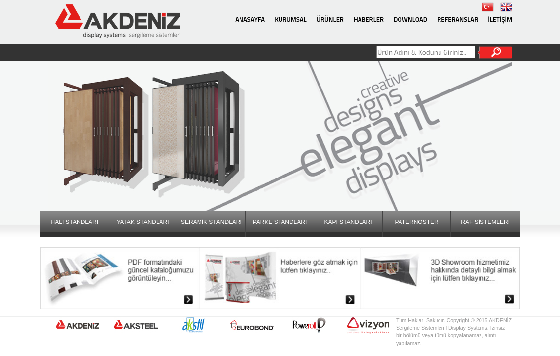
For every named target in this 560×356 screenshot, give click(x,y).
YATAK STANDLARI (143, 222)
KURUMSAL (290, 19)
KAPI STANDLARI (348, 222)
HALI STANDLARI (74, 222)
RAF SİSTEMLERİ (485, 222)
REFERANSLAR (457, 19)
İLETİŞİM (500, 19)
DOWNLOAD (410, 19)
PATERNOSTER (416, 222)
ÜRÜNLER (330, 19)
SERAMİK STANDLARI (211, 222)
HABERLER (369, 19)
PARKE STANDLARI (280, 222)
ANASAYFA (250, 19)
